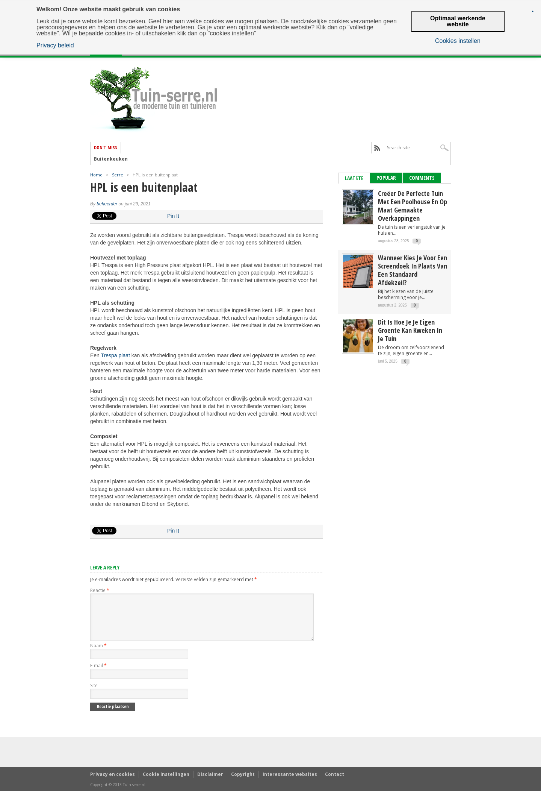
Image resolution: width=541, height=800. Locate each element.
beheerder (107, 203)
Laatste (354, 178)
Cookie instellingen (166, 783)
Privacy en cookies (112, 783)
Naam (98, 654)
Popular (386, 177)
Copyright (243, 783)
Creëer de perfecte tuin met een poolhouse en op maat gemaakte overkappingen (412, 205)
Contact (334, 783)
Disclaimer (210, 783)
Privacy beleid (55, 46)
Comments (422, 177)
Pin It (173, 216)
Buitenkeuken (111, 159)
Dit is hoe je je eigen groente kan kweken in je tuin (410, 330)
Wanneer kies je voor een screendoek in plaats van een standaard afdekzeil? (412, 270)
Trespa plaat (115, 355)
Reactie (99, 590)
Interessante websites (290, 783)
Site (94, 694)
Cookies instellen (458, 41)
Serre (117, 175)
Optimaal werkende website (457, 21)
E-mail (98, 674)
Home (96, 175)
